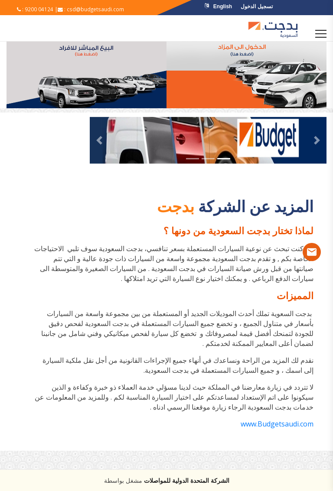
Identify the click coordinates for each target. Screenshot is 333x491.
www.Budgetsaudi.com (277, 424)
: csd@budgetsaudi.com (92, 9)
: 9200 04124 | (37, 9)
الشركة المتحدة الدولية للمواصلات (186, 480)
